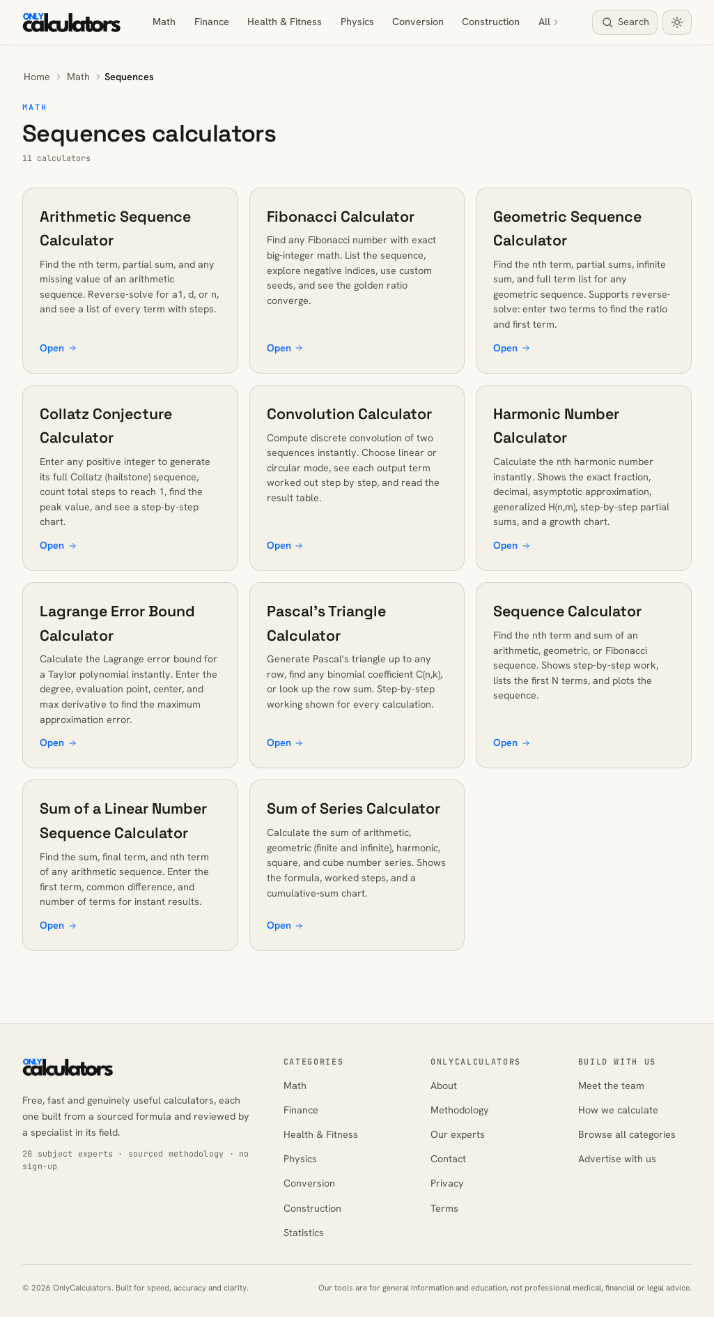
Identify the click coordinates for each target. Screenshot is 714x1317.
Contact (448, 1158)
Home (37, 76)
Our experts (457, 1134)
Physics (357, 21)
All (549, 21)
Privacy (447, 1183)
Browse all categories (627, 1134)
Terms (444, 1208)
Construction (491, 21)
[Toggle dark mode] (677, 23)
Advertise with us (617, 1158)
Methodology (459, 1110)
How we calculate (618, 1110)
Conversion (418, 21)
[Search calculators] (625, 23)
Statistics (304, 1232)
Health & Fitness (284, 21)
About (443, 1085)
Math (164, 21)
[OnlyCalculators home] (71, 22)
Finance (211, 21)
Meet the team (611, 1085)
